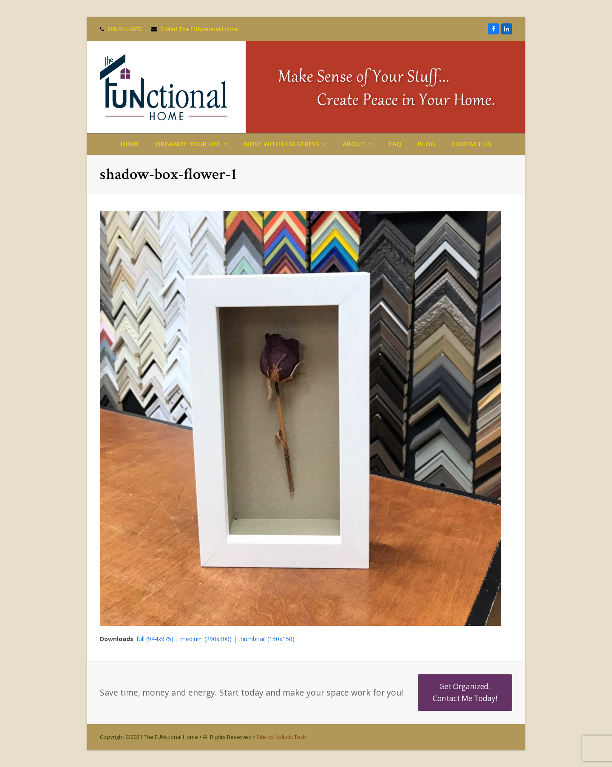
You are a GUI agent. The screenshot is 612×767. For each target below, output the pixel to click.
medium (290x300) (206, 639)
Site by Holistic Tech (281, 737)
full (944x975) (154, 639)
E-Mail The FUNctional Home (199, 29)
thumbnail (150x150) (266, 639)
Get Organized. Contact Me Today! (465, 692)
